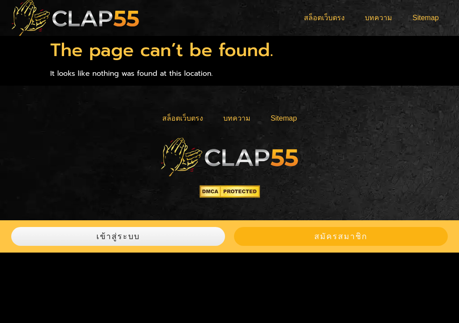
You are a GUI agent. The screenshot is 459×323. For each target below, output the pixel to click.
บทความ (378, 18)
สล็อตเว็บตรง (324, 18)
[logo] (75, 18)
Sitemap (425, 18)
